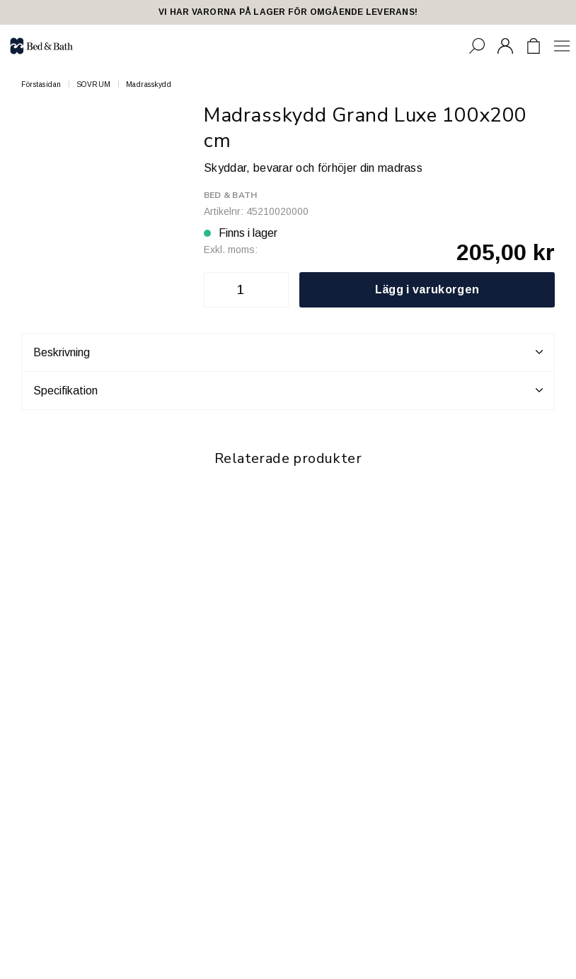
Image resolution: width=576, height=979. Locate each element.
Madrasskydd (149, 84)
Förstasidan (41, 84)
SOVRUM (93, 84)
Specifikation (288, 390)
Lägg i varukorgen (427, 289)
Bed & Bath (230, 195)
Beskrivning (288, 352)
